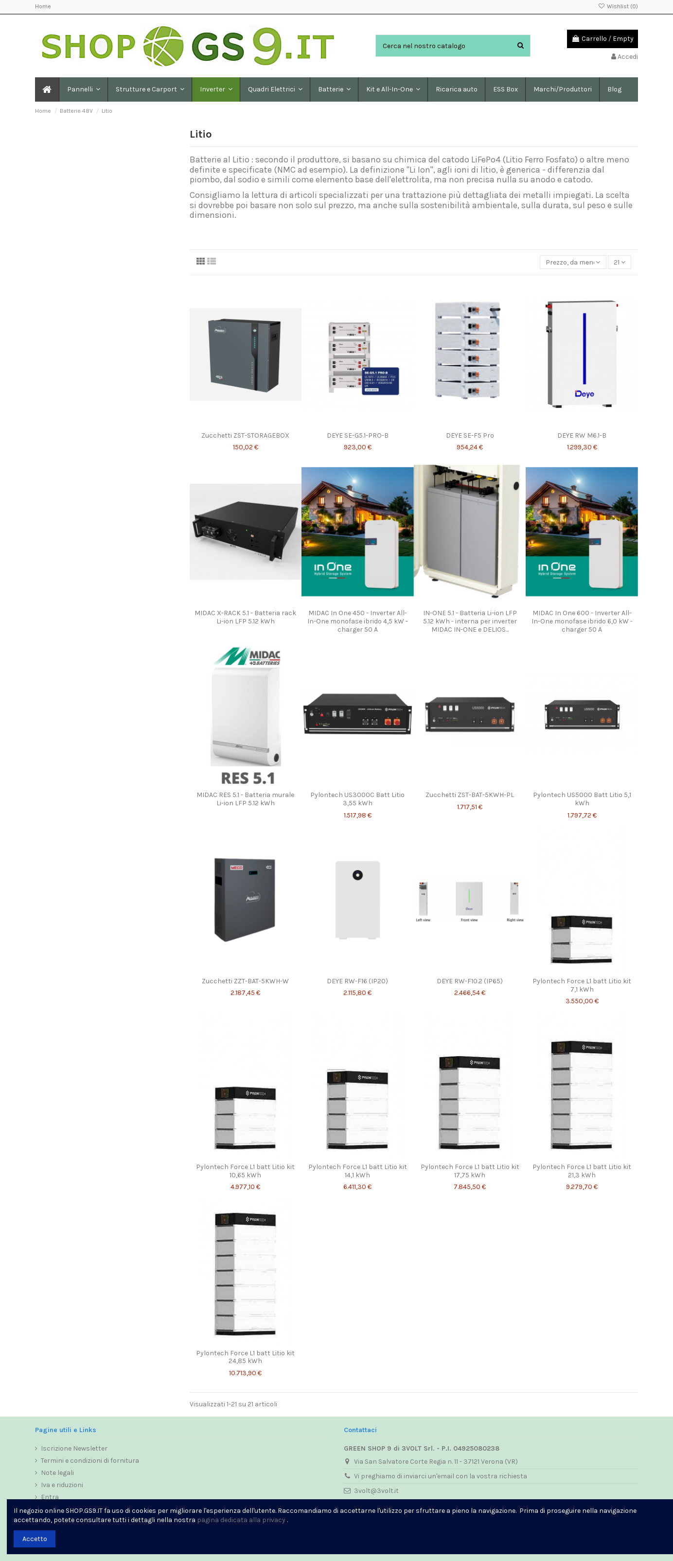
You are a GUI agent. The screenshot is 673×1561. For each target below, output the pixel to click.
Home (43, 6)
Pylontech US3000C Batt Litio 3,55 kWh (357, 799)
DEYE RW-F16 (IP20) (357, 981)
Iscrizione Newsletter (74, 1448)
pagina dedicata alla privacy (241, 1520)
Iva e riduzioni (62, 1485)
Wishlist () (618, 6)
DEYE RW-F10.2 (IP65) (470, 981)
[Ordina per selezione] (573, 262)
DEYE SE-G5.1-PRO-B (358, 435)
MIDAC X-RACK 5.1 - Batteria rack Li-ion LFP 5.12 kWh (245, 617)
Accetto (34, 1539)
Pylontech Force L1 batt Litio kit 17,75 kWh (470, 1171)
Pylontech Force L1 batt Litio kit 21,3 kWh (581, 1171)
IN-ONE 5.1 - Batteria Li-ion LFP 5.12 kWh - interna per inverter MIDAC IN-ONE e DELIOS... (470, 621)
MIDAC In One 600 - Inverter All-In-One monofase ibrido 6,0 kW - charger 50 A (582, 621)
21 (619, 262)
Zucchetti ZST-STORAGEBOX (245, 435)
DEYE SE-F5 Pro (470, 435)
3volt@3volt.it (376, 1491)
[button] (149, 89)
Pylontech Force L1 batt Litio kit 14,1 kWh (357, 1171)
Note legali (57, 1473)
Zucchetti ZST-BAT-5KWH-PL (469, 795)
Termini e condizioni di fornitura (90, 1460)
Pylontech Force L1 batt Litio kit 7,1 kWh (581, 985)
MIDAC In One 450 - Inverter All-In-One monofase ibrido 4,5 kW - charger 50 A (357, 621)
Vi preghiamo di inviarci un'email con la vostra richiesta (440, 1476)
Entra (50, 1497)
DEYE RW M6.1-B (581, 435)
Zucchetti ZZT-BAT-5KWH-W (245, 981)
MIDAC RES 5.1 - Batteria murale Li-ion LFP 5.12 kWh (245, 799)
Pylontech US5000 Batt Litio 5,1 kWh (582, 799)
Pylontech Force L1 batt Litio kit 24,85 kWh (245, 1357)
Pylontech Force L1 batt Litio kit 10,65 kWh (245, 1171)
